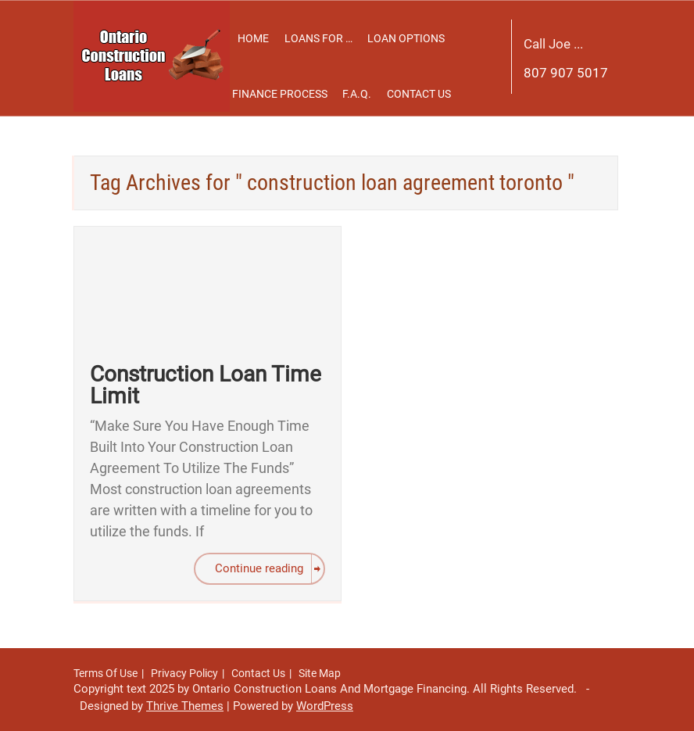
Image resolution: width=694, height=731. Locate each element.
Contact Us (419, 94)
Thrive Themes (185, 706)
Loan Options (406, 38)
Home (253, 38)
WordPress (324, 706)
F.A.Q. (356, 94)
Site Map (320, 673)
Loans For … (318, 38)
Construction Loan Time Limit (205, 385)
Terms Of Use (105, 673)
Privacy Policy (184, 673)
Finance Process (279, 94)
